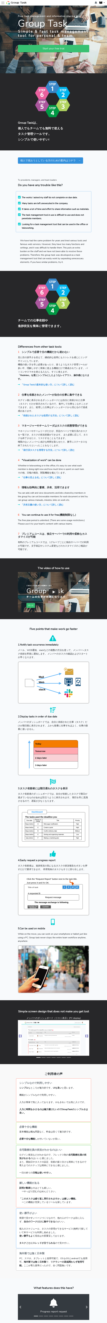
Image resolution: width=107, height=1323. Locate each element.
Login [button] (50, 57)
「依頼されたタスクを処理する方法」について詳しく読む (50, 415)
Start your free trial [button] (50, 48)
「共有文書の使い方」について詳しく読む (42, 504)
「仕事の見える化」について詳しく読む (41, 477)
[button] (102, 2)
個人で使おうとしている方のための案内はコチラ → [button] (50, 160)
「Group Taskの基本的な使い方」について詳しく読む (47, 384)
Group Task (16, 3)
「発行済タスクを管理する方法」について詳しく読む (48, 450)
